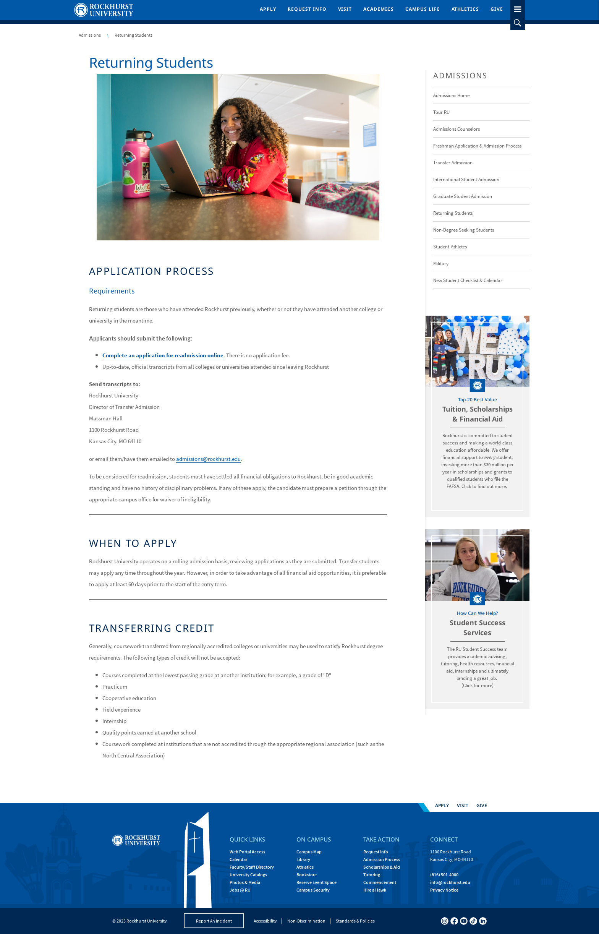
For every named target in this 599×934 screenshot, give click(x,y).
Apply (268, 9)
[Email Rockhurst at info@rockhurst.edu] (450, 882)
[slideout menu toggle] (517, 8)
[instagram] (444, 921)
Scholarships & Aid (381, 867)
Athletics (465, 9)
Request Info (307, 9)
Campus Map (309, 852)
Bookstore (306, 874)
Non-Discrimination (306, 921)
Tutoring (371, 874)
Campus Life (422, 9)
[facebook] (454, 921)
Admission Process (381, 859)
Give (497, 9)
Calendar (238, 859)
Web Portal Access (247, 852)
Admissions (90, 35)
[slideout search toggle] (517, 23)
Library (303, 859)
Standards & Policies (355, 921)
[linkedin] (483, 921)
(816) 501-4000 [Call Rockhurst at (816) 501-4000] (444, 874)
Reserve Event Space (316, 882)
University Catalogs (248, 874)
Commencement (379, 882)
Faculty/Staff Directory (252, 867)
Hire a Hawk (374, 890)
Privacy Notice (444, 890)
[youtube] (464, 921)
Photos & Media (245, 882)
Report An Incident (214, 921)
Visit (345, 9)
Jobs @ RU (240, 890)
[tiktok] (473, 921)
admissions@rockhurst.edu (208, 458)
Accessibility (265, 921)
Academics (378, 9)
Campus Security (313, 890)
